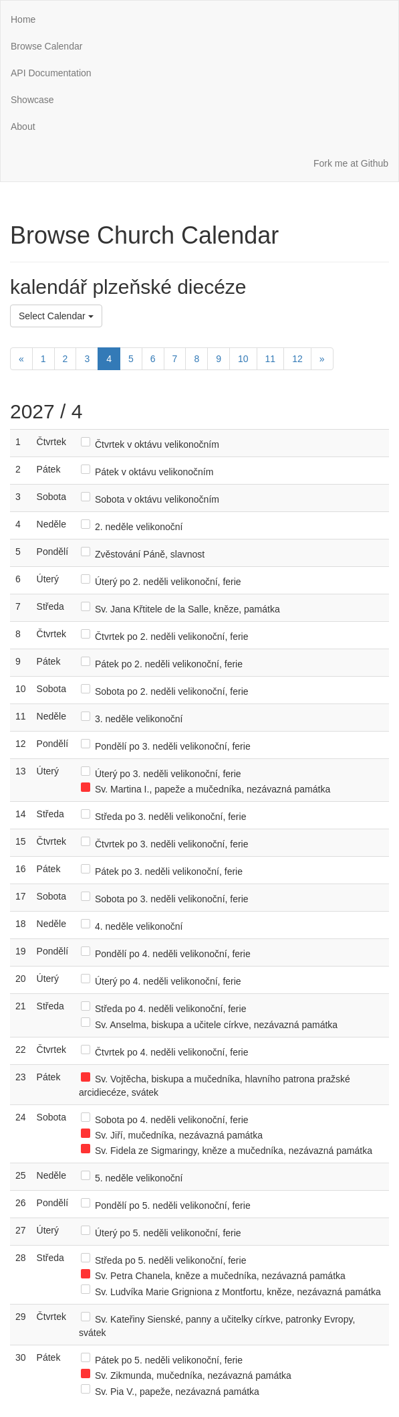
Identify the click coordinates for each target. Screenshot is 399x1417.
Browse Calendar (46, 46)
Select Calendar (56, 316)
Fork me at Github (350, 163)
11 (270, 358)
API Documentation (51, 73)
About (23, 126)
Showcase (32, 99)
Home (23, 19)
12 (297, 358)
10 (243, 358)
